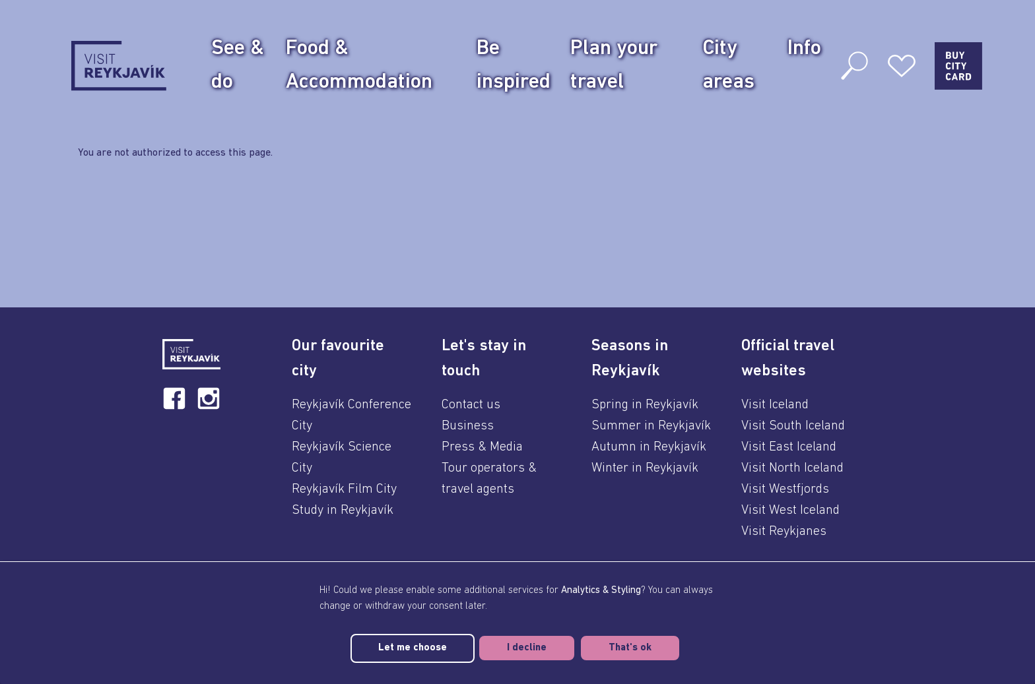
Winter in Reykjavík (644, 468)
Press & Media (482, 447)
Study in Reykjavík (342, 510)
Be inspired (514, 65)
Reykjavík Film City (344, 489)
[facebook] (174, 398)
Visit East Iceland (788, 447)
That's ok (630, 648)
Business (468, 426)
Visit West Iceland (790, 510)
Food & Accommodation (359, 65)
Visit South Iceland (793, 426)
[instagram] (208, 398)
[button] (352, 359)
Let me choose (412, 648)
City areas (728, 65)
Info (804, 48)
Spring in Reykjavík (644, 405)
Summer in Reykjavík (651, 426)
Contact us (471, 405)
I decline (527, 648)
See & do (237, 65)
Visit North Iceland (792, 468)
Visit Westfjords (785, 489)
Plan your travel (613, 65)
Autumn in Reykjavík (648, 447)
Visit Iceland (775, 405)
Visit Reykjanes (783, 531)
